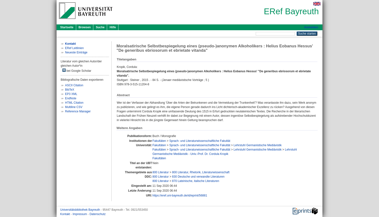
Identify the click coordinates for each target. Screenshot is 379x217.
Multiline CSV (73, 107)
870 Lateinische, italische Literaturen (195, 181)
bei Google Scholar (76, 70)
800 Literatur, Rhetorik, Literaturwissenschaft (200, 172)
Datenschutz (97, 214)
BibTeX (69, 89)
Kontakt (65, 214)
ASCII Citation (74, 85)
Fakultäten (159, 141)
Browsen (85, 27)
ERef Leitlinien (74, 48)
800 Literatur (161, 172)
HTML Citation (74, 102)
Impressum (80, 214)
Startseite (66, 27)
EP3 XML (71, 94)
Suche (100, 27)
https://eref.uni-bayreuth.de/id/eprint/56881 (180, 195)
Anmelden (311, 27)
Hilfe (112, 27)
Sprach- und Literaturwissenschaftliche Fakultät (199, 141)
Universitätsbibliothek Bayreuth (80, 209)
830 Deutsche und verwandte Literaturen (198, 176)
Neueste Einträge (76, 52)
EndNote (70, 98)
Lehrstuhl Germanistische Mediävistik (257, 145)
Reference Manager (78, 111)
